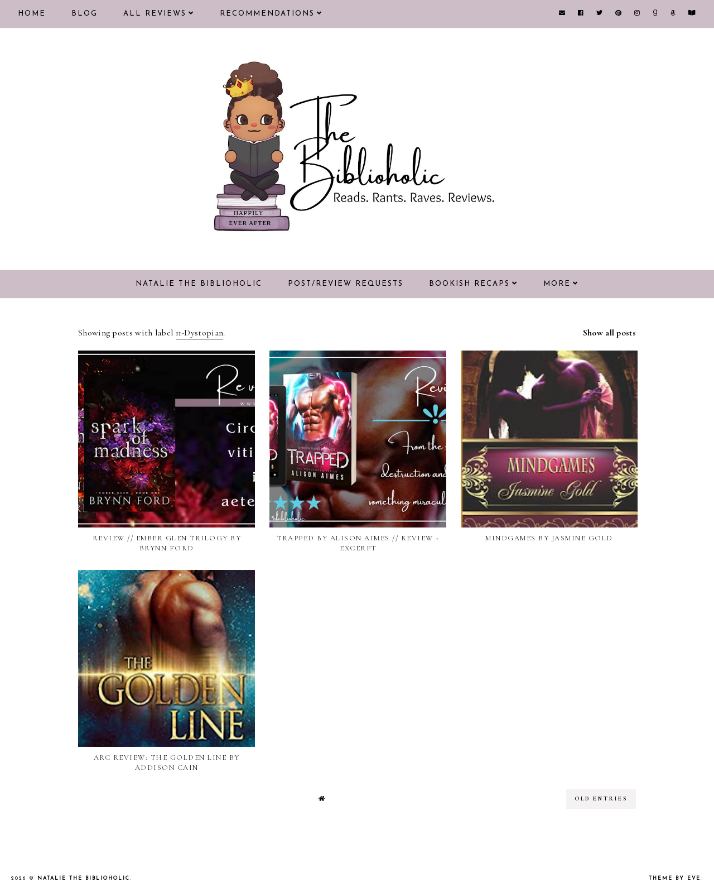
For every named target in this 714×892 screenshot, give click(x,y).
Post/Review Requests (345, 283)
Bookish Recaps (469, 283)
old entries (601, 798)
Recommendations (267, 13)
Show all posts (609, 332)
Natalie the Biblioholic (199, 283)
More (557, 283)
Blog (84, 13)
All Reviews (154, 13)
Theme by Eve (675, 878)
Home (32, 13)
